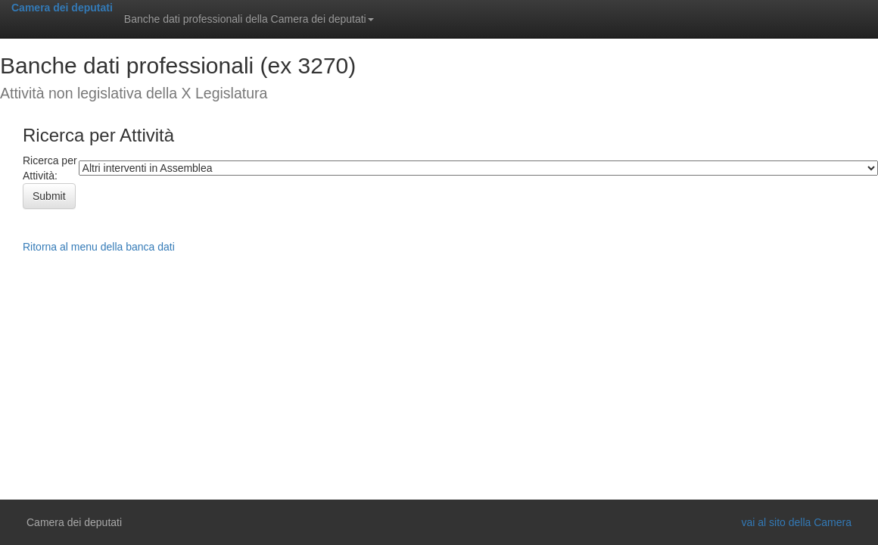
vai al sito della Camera (796, 522)
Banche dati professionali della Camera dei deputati (249, 19)
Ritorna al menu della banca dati (99, 247)
